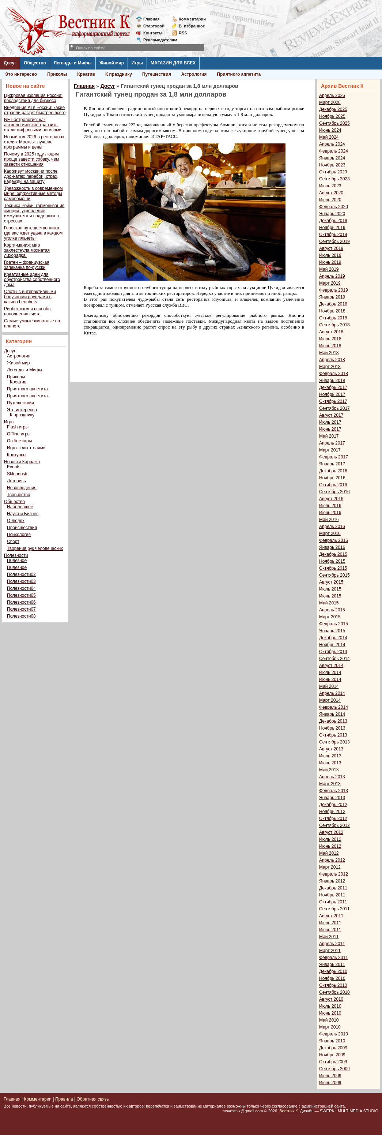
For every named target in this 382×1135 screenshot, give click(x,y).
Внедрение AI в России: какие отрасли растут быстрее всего (34, 110)
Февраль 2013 (333, 790)
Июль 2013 (330, 755)
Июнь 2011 (330, 929)
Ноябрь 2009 (332, 1054)
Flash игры (18, 427)
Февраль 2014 (333, 707)
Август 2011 (331, 915)
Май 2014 (329, 686)
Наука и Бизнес (22, 513)
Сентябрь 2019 (334, 241)
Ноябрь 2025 (332, 116)
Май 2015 (329, 603)
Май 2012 (329, 853)
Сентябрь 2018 (334, 324)
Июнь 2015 (330, 596)
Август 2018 (331, 331)
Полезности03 (21, 581)
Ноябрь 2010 (332, 978)
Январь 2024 (332, 158)
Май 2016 (329, 519)
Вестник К (288, 1111)
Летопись (16, 480)
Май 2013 (329, 769)
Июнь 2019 (330, 262)
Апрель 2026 (332, 95)
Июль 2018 (330, 338)
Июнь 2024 (330, 130)
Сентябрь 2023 (334, 178)
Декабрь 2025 (333, 109)
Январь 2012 (332, 881)
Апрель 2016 (332, 526)
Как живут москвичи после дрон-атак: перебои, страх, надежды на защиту (31, 176)
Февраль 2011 (333, 957)
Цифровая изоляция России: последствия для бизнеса (33, 98)
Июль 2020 (330, 199)
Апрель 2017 (332, 443)
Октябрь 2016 (333, 484)
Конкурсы (16, 454)
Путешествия (156, 74)
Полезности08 (21, 616)
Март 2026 (330, 102)
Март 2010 (330, 1027)
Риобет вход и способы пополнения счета (28, 311)
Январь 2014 (332, 714)
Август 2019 (331, 248)
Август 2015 (331, 582)
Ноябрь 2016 (332, 477)
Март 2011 (330, 950)
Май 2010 (329, 1020)
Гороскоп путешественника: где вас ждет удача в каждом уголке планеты (33, 233)
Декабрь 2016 (333, 470)
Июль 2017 (330, 422)
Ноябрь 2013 (332, 728)
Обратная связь (92, 1099)
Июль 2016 (330, 505)
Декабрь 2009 (333, 1047)
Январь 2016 (332, 547)
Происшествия (22, 527)
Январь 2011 (332, 964)
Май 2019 (329, 269)
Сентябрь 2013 (334, 742)
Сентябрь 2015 (334, 575)
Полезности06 (21, 602)
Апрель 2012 (332, 860)
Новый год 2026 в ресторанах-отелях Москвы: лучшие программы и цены (35, 142)
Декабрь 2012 (333, 804)
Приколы (57, 74)
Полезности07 (21, 609)
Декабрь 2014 (333, 637)
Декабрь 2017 (333, 387)
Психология (19, 534)
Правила (64, 1099)
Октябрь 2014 (333, 651)
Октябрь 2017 (333, 401)
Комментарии (192, 19)
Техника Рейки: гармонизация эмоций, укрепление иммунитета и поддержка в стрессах (34, 213)
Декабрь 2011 (333, 888)
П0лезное (17, 567)
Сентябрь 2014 (334, 658)
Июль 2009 (330, 1075)
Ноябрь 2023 (332, 165)
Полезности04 (21, 588)
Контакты (152, 33)
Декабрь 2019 (333, 220)
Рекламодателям (157, 40)
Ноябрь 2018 (332, 311)
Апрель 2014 (332, 693)
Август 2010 (331, 999)
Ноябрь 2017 (332, 394)
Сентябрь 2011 (334, 908)
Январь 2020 (332, 213)
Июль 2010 (330, 1006)
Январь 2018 (332, 380)
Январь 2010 (332, 1041)
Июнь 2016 (330, 512)
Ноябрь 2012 (332, 811)
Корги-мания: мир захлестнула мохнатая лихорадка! (27, 250)
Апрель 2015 (332, 610)
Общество (35, 62)
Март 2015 (330, 616)
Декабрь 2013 (333, 721)
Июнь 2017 (330, 429)
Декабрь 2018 (333, 304)
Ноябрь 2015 (332, 561)
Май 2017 (329, 436)
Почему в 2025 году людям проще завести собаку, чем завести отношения (31, 159)
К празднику (118, 74)
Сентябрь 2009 (334, 1068)
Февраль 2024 (333, 151)
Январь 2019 (332, 297)
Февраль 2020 (333, 206)
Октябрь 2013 (333, 735)
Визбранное (192, 26)
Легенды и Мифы (73, 62)
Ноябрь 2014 (332, 644)
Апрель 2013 (332, 776)
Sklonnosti (17, 473)
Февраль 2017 (333, 457)
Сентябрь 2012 (334, 825)
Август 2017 (331, 415)
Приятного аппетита (239, 74)
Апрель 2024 (332, 144)
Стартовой (153, 26)
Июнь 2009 (330, 1082)
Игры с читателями (26, 447)
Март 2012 (330, 867)
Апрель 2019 (332, 276)
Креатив (86, 74)
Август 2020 (331, 192)
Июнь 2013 (330, 762)
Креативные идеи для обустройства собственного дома (32, 279)
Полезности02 (21, 574)
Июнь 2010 (330, 1013)
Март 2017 (330, 450)
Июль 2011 (330, 922)
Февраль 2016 (333, 540)
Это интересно (21, 74)
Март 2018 (330, 366)
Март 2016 (330, 533)
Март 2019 (330, 283)
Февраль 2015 (333, 623)
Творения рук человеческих (35, 548)
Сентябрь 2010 (334, 992)
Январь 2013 (332, 797)
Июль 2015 (330, 589)
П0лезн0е (17, 560)
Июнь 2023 (330, 185)
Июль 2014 (330, 672)
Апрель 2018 (332, 359)
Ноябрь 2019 (332, 227)
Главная (151, 19)
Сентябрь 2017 (334, 408)
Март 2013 (330, 783)
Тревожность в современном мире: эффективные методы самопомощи (33, 193)
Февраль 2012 (333, 874)
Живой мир (111, 62)
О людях (15, 520)
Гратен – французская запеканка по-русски (26, 265)
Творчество (18, 494)
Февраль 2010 (333, 1034)
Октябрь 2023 (333, 172)
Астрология (194, 74)
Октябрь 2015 (333, 568)
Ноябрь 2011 (332, 895)
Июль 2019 (330, 255)
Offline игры (18, 434)
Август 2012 (331, 832)
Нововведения (22, 487)
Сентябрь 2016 (334, 491)
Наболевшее (20, 506)
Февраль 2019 (333, 290)
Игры (137, 62)
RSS (183, 33)
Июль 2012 (330, 839)
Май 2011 (329, 936)
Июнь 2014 (330, 679)
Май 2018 (329, 352)
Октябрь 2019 (333, 234)
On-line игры (19, 440)
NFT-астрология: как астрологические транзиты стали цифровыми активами (32, 124)
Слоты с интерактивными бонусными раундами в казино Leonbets (30, 296)
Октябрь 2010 (333, 985)
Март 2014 (330, 700)
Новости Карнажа (22, 461)
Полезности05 (21, 595)
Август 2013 (331, 749)
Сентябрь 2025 (334, 123)
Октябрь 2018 (333, 318)
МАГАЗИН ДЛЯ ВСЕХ (173, 62)
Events (13, 466)
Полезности (16, 555)
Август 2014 (331, 665)
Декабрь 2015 (333, 554)
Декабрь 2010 (333, 971)
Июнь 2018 (330, 345)
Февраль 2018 (333, 373)
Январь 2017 (332, 464)
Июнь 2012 (330, 846)
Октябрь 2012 (333, 818)
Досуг (10, 62)
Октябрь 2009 (333, 1061)
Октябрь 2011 (333, 901)
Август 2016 (331, 498)
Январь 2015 (332, 630)
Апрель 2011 (332, 943)
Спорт (13, 541)
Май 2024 (329, 137)
